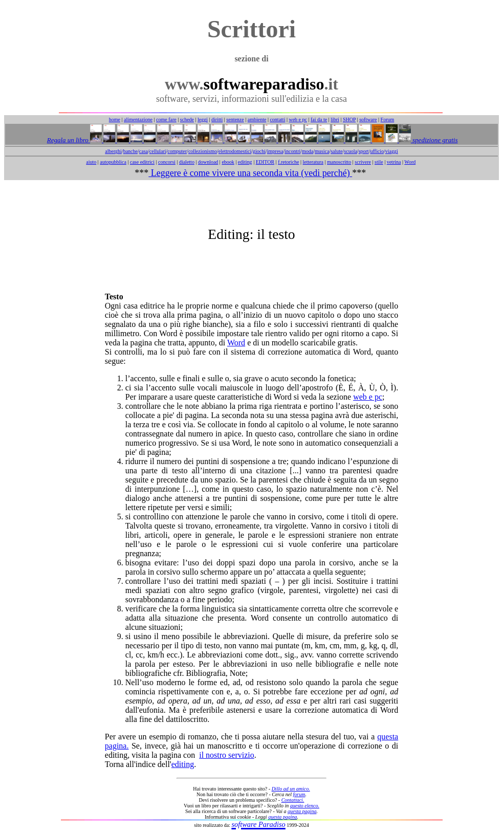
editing (245, 162)
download (208, 162)
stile (379, 162)
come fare (166, 119)
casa (143, 151)
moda (307, 151)
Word (409, 162)
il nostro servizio (226, 755)
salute (336, 151)
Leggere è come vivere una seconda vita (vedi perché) (250, 173)
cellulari (157, 151)
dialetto (186, 162)
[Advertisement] (251, 203)
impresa (275, 151)
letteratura (313, 162)
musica (322, 151)
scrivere (363, 162)
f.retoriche (288, 162)
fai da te (319, 119)
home (114, 119)
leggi (203, 119)
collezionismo (202, 151)
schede (187, 119)
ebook (228, 162)
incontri (292, 151)
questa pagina (302, 811)
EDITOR (265, 162)
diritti (217, 119)
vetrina (394, 162)
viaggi (391, 151)
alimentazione (138, 119)
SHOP (349, 119)
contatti (277, 119)
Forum (388, 119)
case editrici (142, 162)
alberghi (113, 151)
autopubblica (113, 162)
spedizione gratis (434, 140)
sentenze (235, 119)
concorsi (167, 162)
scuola (350, 151)
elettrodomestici (234, 151)
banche (130, 151)
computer (177, 151)
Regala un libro (68, 140)
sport (364, 151)
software (368, 119)
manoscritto (339, 162)
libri (335, 119)
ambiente (257, 119)
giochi (259, 151)
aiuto (91, 162)
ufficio (376, 151)
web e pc (298, 119)
